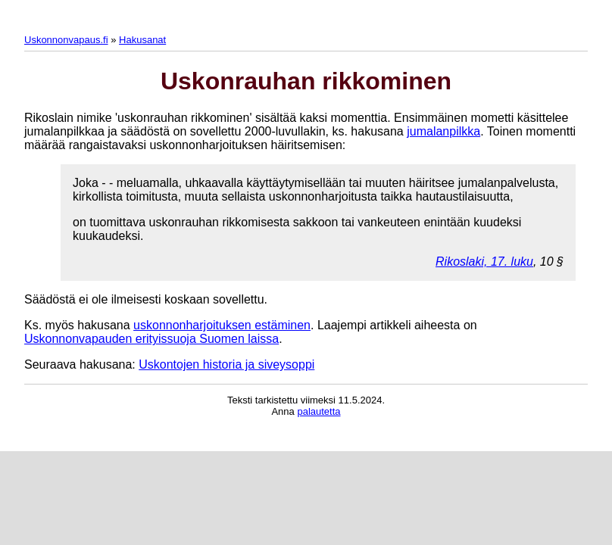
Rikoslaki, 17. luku (484, 261)
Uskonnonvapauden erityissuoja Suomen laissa (151, 338)
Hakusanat (142, 39)
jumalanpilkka (443, 131)
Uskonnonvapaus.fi (66, 39)
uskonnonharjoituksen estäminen (222, 325)
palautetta (318, 411)
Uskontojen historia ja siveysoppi (226, 364)
